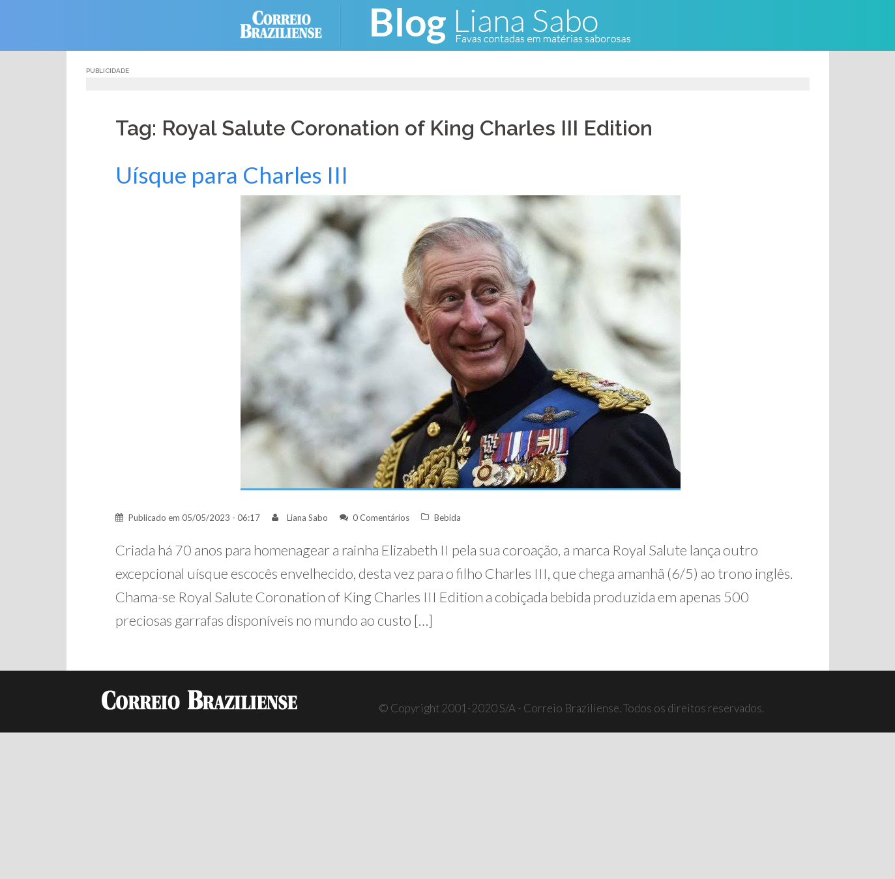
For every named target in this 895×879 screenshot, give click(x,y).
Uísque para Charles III (231, 175)
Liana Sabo (307, 517)
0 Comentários (381, 517)
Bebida (447, 517)
